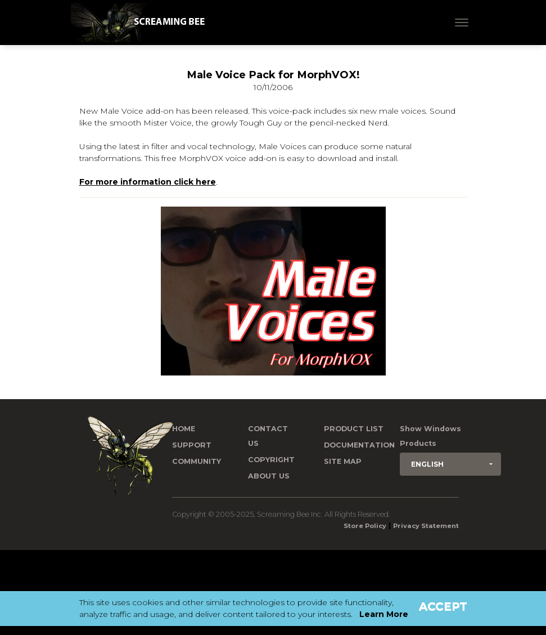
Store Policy (365, 526)
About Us (269, 476)
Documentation (359, 445)
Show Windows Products (430, 436)
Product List (353, 428)
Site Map (343, 461)
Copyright (271, 459)
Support (191, 445)
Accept (443, 606)
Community (196, 461)
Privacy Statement (426, 526)
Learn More (383, 614)
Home (183, 428)
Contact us (268, 436)
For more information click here (147, 182)
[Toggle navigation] (462, 22)
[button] (450, 464)
